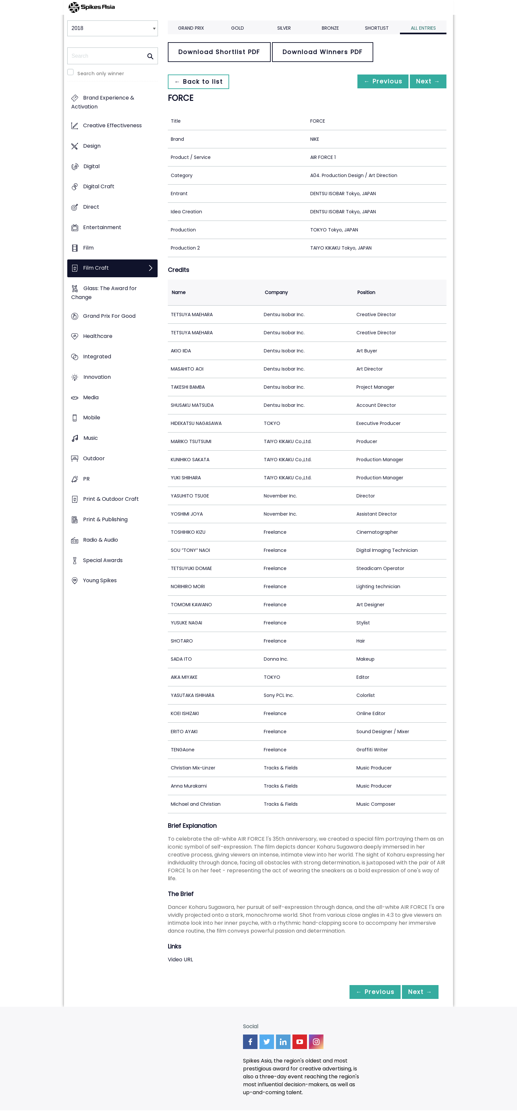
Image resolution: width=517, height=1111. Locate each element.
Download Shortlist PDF (219, 52)
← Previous (377, 81)
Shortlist (377, 28)
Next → (426, 81)
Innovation (97, 377)
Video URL (180, 959)
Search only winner (100, 73)
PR (86, 479)
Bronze (330, 28)
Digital (91, 166)
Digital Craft (98, 187)
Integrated (97, 357)
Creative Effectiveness (112, 126)
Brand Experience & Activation (102, 102)
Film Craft (96, 268)
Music (90, 438)
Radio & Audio (100, 540)
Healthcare (97, 336)
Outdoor (94, 458)
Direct (91, 207)
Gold (237, 28)
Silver (284, 28)
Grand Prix (191, 28)
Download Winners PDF (323, 52)
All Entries (423, 28)
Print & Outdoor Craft (111, 499)
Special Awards (103, 560)
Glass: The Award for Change (104, 293)
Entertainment (102, 227)
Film (88, 248)
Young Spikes (100, 581)
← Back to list (200, 81)
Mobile (91, 418)
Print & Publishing (105, 519)
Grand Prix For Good (109, 316)
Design (92, 146)
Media (91, 397)
